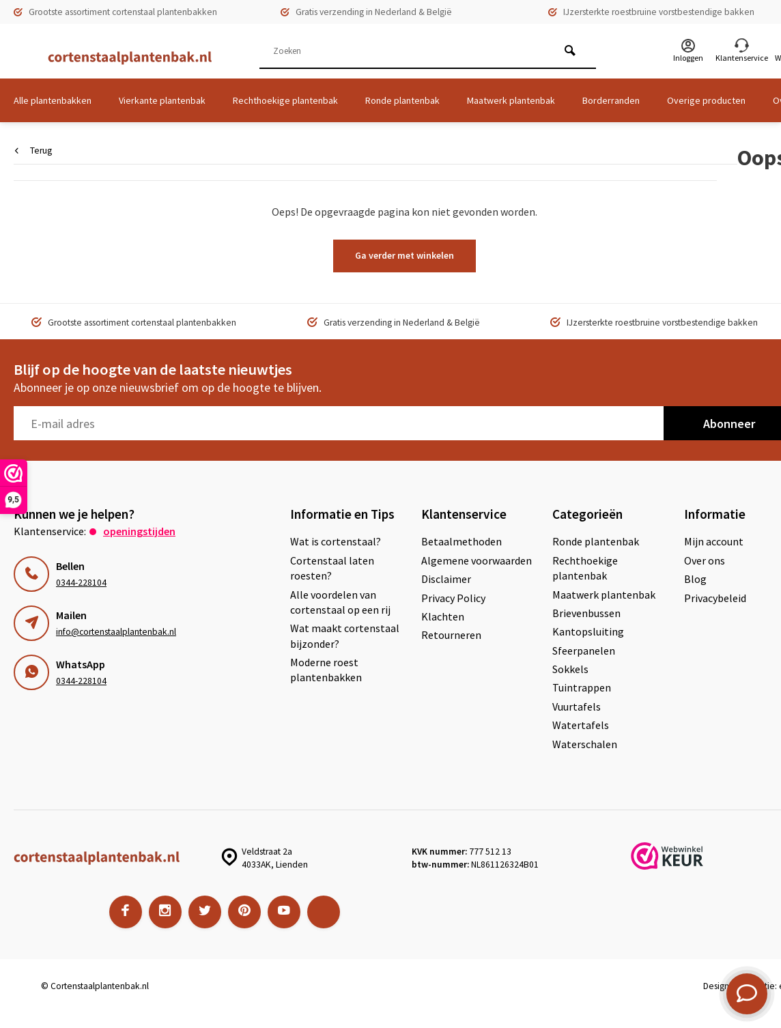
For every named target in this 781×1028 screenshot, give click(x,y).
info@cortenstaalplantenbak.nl (116, 632)
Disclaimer (446, 579)
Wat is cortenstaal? (335, 541)
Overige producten (706, 100)
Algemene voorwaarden (476, 560)
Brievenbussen (586, 613)
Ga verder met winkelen (404, 255)
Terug (33, 150)
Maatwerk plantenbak (511, 100)
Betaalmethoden (461, 541)
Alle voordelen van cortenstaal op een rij (340, 602)
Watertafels (580, 725)
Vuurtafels (576, 706)
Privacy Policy (453, 598)
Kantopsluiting (588, 631)
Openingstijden (139, 531)
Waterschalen (584, 744)
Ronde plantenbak (402, 100)
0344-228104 (81, 582)
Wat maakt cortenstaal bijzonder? (344, 635)
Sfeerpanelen (583, 650)
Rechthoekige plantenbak (285, 100)
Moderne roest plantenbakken (326, 669)
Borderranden (611, 100)
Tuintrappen (581, 687)
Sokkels (570, 669)
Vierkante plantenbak (162, 100)
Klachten (442, 616)
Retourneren (451, 635)
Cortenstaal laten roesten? (332, 568)
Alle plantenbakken (52, 100)
